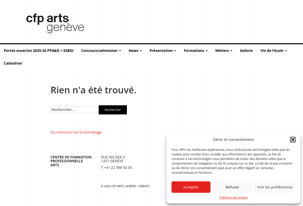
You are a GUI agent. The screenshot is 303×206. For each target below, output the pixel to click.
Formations (196, 50)
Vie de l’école (273, 50)
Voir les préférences (275, 186)
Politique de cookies (233, 197)
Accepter (191, 186)
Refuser (232, 186)
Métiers (223, 50)
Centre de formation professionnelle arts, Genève (52, 24)
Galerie (246, 50)
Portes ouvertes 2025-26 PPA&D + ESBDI (39, 50)
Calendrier (13, 63)
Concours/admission (101, 50)
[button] (292, 139)
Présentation (163, 50)
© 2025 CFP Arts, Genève (118, 186)
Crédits (144, 186)
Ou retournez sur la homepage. (76, 132)
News (135, 50)
